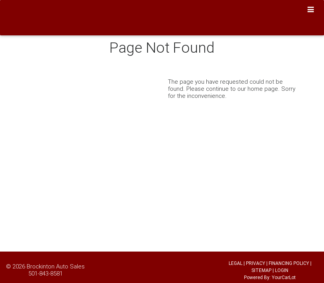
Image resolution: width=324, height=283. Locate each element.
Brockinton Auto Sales (56, 266)
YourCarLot (284, 277)
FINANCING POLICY (289, 263)
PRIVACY (255, 263)
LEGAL (235, 263)
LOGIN (281, 270)
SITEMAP (261, 270)
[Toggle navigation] (311, 10)
